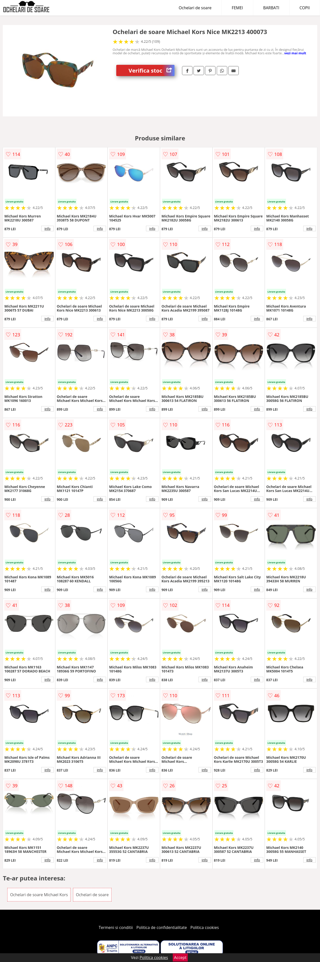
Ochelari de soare (195, 8)
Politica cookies (204, 927)
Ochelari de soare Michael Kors (39, 894)
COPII (305, 8)
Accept (180, 957)
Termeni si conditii (116, 927)
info (47, 228)
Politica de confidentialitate (161, 927)
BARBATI (271, 8)
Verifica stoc (151, 70)
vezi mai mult (295, 53)
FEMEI (237, 8)
